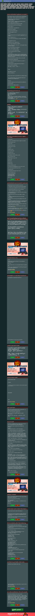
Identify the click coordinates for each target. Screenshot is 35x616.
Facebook (22, 87)
